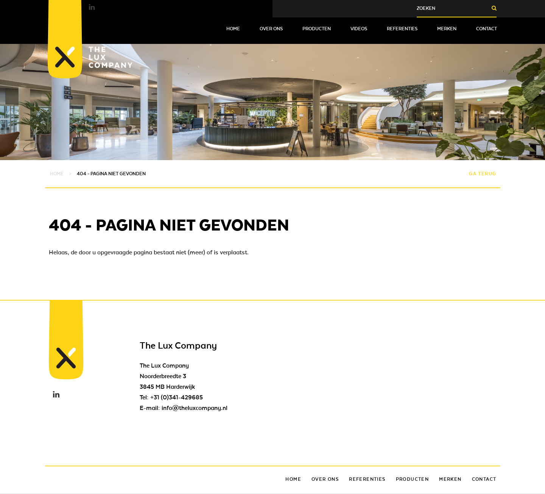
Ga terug (482, 173)
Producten (316, 28)
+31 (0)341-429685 (176, 397)
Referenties (402, 28)
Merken (446, 28)
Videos (358, 28)
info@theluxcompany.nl (194, 408)
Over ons (271, 28)
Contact (486, 28)
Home (233, 28)
